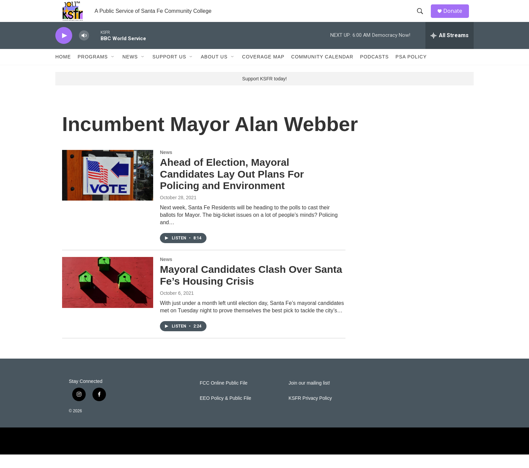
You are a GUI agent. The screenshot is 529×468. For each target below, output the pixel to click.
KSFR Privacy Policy (310, 411)
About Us (214, 70)
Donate (456, 17)
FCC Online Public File (224, 396)
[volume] (84, 49)
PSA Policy (410, 70)
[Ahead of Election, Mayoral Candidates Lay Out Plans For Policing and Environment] (107, 188)
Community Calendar (322, 70)
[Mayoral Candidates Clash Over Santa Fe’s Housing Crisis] (107, 295)
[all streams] (449, 48)
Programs (93, 70)
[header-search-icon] (422, 18)
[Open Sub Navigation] (113, 70)
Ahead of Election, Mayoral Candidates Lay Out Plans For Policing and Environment (232, 187)
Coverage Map (263, 70)
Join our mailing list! (309, 396)
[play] (63, 49)
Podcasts (374, 70)
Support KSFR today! (264, 92)
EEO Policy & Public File (225, 411)
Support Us (169, 70)
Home (63, 70)
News (130, 70)
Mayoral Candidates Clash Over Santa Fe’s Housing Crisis (251, 288)
